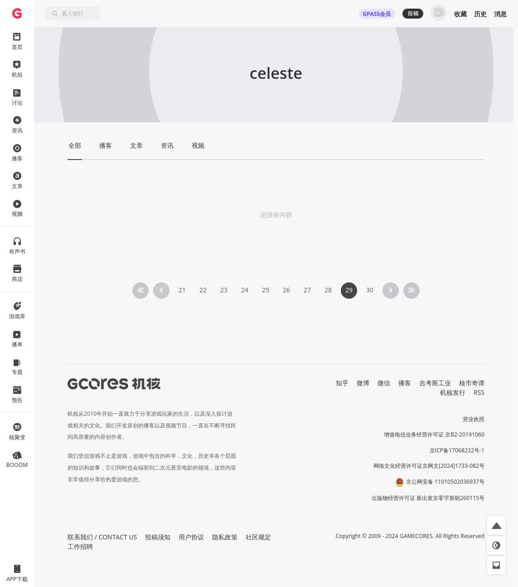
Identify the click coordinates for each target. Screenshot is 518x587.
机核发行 (452, 392)
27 (307, 290)
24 (244, 290)
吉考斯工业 (435, 382)
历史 (480, 14)
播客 (404, 382)
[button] (496, 525)
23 (224, 290)
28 (328, 290)
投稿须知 (157, 537)
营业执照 (473, 419)
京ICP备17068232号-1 (457, 450)
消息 (500, 14)
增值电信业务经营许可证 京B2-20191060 (434, 434)
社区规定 (258, 537)
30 (369, 290)
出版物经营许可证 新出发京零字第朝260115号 (428, 498)
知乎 (342, 382)
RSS (479, 392)
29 (349, 290)
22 (203, 290)
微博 (363, 382)
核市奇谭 (471, 382)
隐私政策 (224, 537)
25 (265, 290)
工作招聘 (80, 546)
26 (286, 290)
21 (182, 290)
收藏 (460, 14)
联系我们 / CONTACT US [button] (102, 537)
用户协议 (191, 537)
